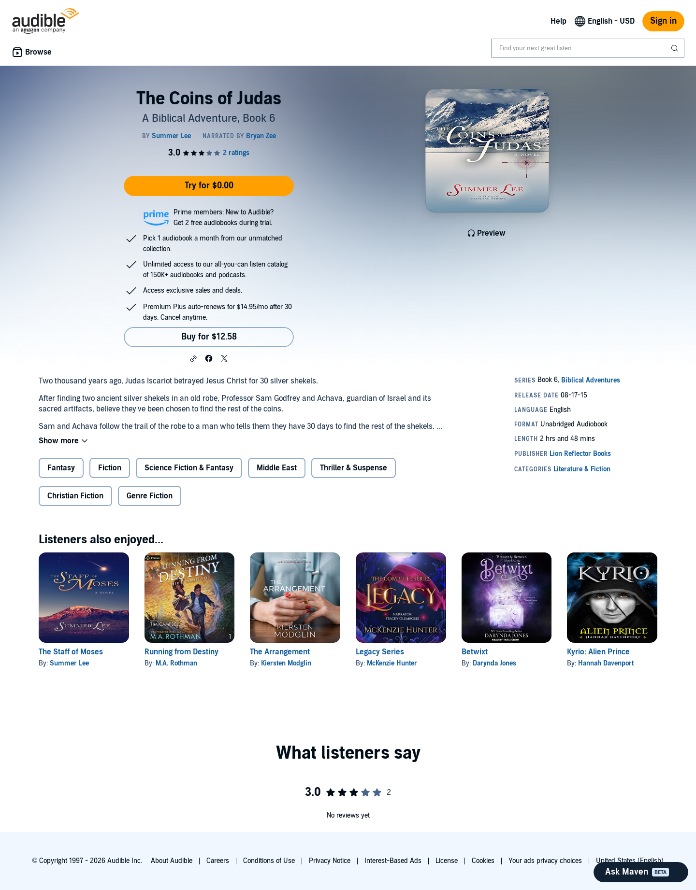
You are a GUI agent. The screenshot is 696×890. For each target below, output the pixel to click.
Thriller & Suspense (353, 468)
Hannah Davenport (606, 663)
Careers (217, 861)
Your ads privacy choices (545, 861)
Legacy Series (380, 652)
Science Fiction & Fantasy (189, 468)
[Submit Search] (675, 48)
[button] (193, 359)
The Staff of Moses (71, 652)
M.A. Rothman (176, 663)
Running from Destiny (181, 652)
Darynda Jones (494, 663)
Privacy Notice (329, 861)
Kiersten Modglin (286, 663)
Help (558, 21)
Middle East (277, 468)
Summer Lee (69, 663)
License (446, 861)
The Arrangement (280, 652)
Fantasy (61, 468)
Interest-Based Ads (392, 861)
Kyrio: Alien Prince (598, 652)
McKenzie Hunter (392, 663)
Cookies (483, 861)
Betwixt (475, 652)
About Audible (171, 861)
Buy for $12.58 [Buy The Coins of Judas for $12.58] (209, 337)
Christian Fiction (75, 496)
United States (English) (630, 861)
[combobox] (587, 48)
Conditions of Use (269, 861)
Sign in (663, 21)
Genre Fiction (150, 496)
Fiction (109, 468)
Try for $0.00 (209, 186)
